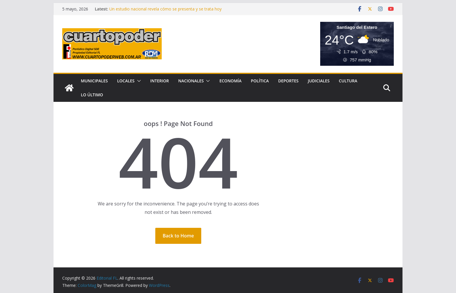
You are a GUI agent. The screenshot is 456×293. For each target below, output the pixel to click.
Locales (126, 81)
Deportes (288, 81)
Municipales (94, 81)
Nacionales (191, 81)
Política (260, 81)
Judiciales (318, 81)
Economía (230, 81)
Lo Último (92, 94)
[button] (138, 81)
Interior (159, 81)
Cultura (348, 81)
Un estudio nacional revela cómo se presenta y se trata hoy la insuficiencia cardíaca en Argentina (165, 11)
